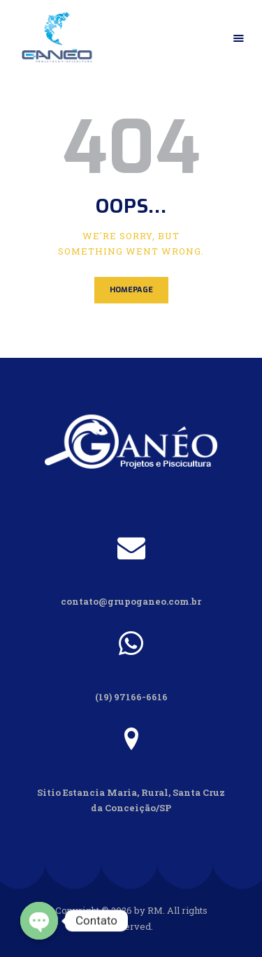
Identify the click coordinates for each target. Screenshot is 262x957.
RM (155, 910)
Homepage (131, 290)
